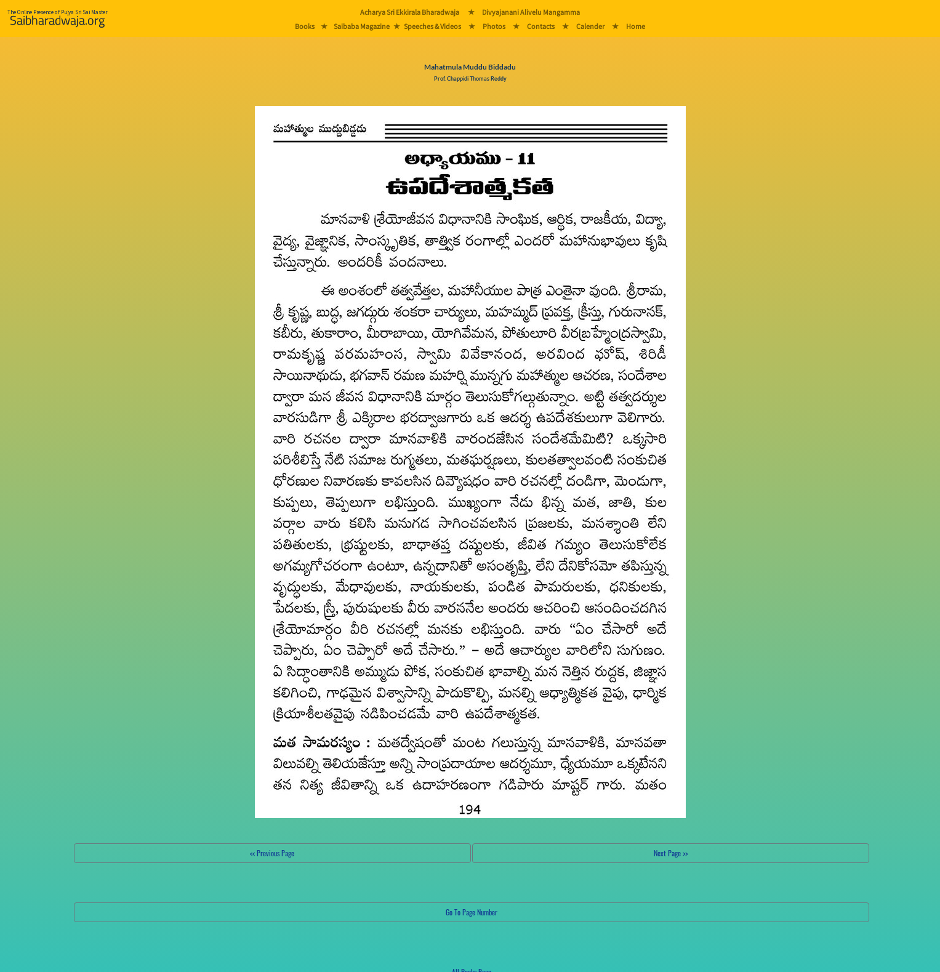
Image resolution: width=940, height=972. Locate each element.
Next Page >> (671, 853)
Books (305, 26)
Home (635, 26)
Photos (494, 26)
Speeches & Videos (432, 26)
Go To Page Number (471, 912)
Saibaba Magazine (362, 26)
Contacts (541, 26)
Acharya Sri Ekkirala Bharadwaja (409, 12)
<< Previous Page (272, 853)
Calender (590, 26)
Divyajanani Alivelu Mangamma (531, 12)
